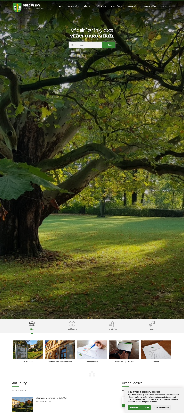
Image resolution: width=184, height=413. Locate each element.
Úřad (86, 6)
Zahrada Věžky (149, 6)
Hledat (108, 45)
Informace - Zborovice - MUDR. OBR (53, 398)
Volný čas (115, 6)
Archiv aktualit (19, 391)
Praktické (131, 6)
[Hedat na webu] (85, 45)
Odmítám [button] (145, 407)
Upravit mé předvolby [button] (161, 407)
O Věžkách (99, 6)
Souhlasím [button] (134, 407)
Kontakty (165, 6)
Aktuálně (72, 6)
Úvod (61, 6)
